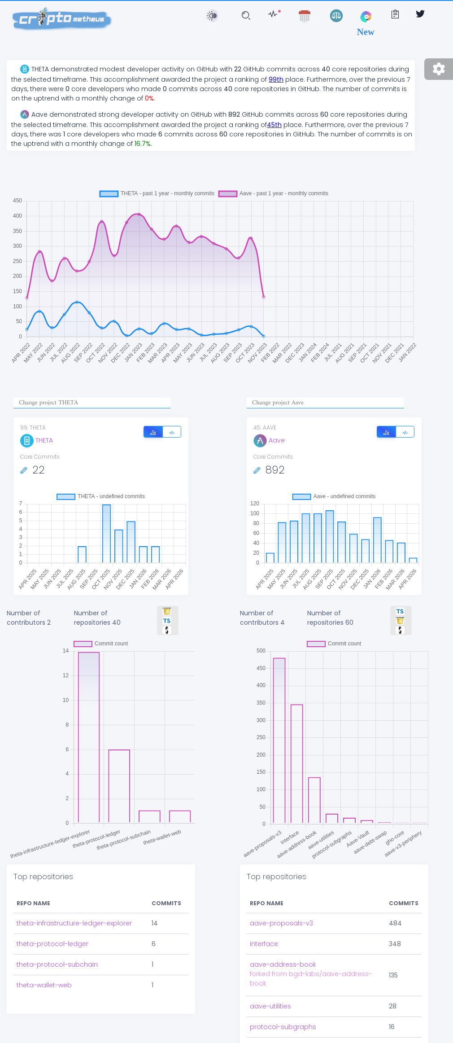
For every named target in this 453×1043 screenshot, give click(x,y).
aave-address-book (283, 964)
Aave (269, 440)
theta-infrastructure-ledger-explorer (74, 923)
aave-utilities (270, 1006)
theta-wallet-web (44, 985)
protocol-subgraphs (283, 1026)
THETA (36, 440)
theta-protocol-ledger (52, 943)
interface (264, 943)
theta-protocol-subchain (57, 964)
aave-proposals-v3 (281, 923)
